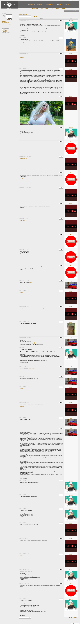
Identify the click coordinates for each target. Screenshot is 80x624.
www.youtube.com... (23, 158)
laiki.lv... (21, 555)
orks (71, 38)
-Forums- (51, 8)
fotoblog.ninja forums (35, 16)
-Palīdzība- (57, 8)
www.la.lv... (22, 406)
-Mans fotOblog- (35, 8)
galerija (39, 4)
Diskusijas (5, 31)
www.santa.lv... (23, 97)
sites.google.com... (32, 368)
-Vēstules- (63, 8)
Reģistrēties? (4, 21)
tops (67, 4)
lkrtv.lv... (30, 282)
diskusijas (43, 16)
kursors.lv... (22, 292)
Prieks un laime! (49, 16)
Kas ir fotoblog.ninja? (5, 22)
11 (74, 16)
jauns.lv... (22, 178)
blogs (30, 4)
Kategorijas (5, 30)
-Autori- (41, 8)
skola (58, 4)
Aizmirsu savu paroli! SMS (6, 24)
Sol (70, 141)
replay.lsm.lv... (22, 220)
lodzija (71, 281)
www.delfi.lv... (22, 57)
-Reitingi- (46, 8)
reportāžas (49, 4)
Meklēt (4, 29)
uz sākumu (9, 8)
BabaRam (71, 20)
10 (73, 16)
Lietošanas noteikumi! (5, 23)
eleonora (70, 322)
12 (75, 16)
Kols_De (70, 53)
